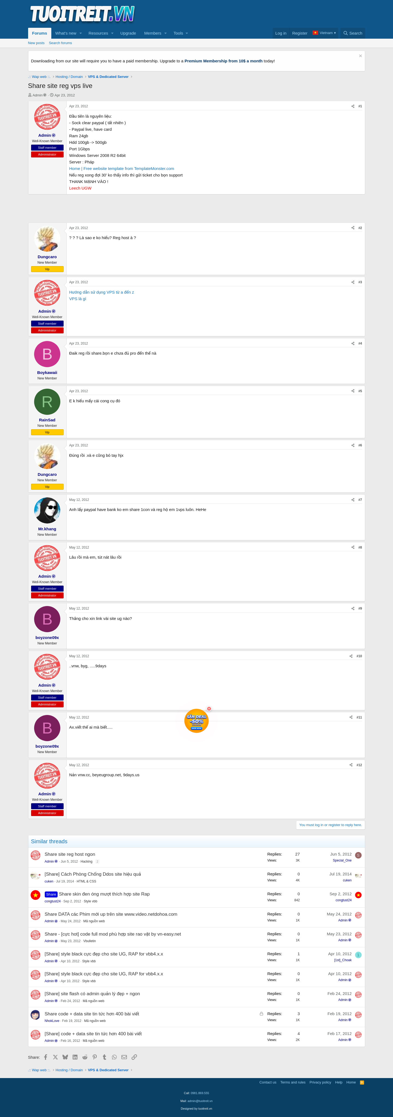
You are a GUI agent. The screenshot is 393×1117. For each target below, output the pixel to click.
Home (351, 1082)
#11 (359, 717)
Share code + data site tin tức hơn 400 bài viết (92, 1013)
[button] (80, 33)
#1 (360, 106)
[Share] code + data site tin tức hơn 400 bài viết (93, 1033)
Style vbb (90, 901)
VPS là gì (78, 298)
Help (339, 1082)
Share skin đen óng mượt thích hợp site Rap (104, 894)
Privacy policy (320, 1082)
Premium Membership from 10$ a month (223, 61)
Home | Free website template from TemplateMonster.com (121, 168)
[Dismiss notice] (360, 56)
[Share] (352, 106)
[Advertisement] (265, 14)
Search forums (60, 43)
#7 (360, 500)
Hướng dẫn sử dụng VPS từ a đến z (101, 292)
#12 (359, 765)
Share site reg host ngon (70, 854)
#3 (360, 282)
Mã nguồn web (94, 921)
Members (153, 33)
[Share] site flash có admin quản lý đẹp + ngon (92, 993)
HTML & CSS (86, 881)
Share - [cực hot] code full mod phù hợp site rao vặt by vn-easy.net (113, 934)
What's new (65, 33)
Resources (98, 33)
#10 (359, 656)
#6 (360, 445)
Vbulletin (89, 941)
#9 (360, 608)
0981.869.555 (200, 1093)
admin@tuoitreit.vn (200, 1101)
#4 (360, 343)
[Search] (352, 33)
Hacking (86, 861)
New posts (36, 43)
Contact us (267, 1082)
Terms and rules (292, 1082)
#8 (360, 547)
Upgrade (128, 33)
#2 (360, 228)
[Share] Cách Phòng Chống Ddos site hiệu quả (93, 874)
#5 (360, 391)
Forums (39, 33)
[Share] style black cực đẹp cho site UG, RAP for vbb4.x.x (104, 954)
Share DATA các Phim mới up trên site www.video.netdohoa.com (111, 914)
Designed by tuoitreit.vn (196, 1108)
